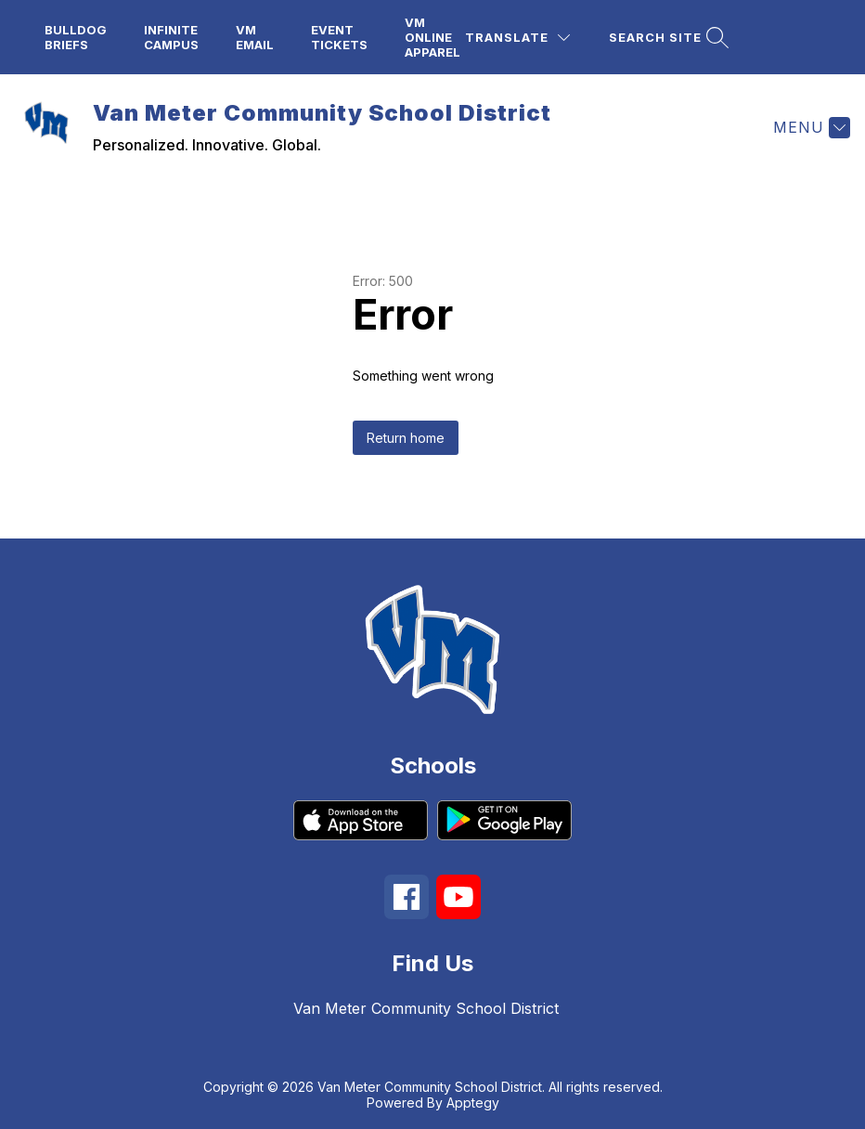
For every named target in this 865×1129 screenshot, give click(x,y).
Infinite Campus (171, 37)
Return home (406, 438)
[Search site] (666, 37)
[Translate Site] (517, 37)
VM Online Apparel (432, 37)
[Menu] (809, 127)
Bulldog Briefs (76, 37)
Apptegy (472, 1102)
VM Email (255, 37)
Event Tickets (339, 37)
